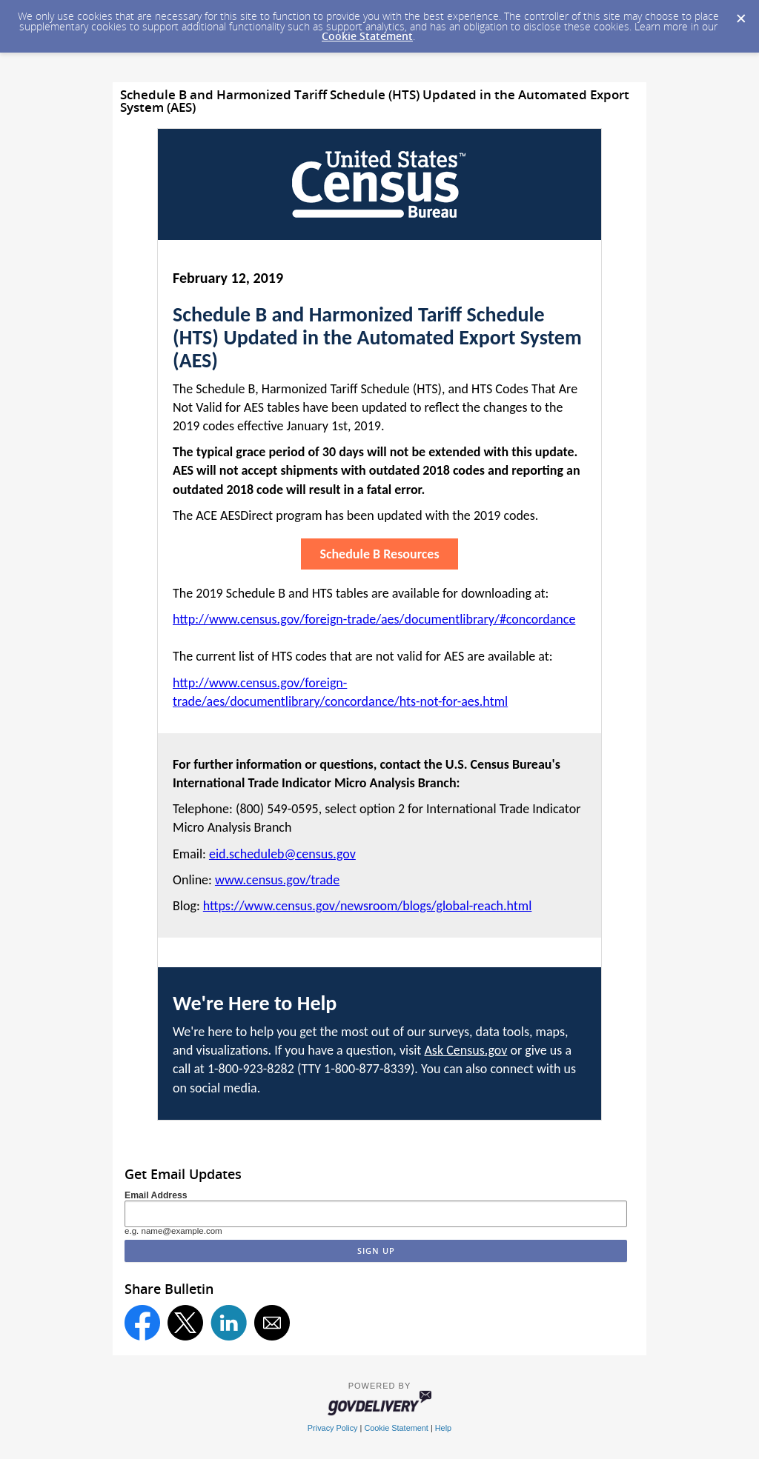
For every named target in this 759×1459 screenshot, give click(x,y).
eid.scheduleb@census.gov (282, 854)
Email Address (156, 1195)
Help (443, 1427)
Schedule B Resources (379, 554)
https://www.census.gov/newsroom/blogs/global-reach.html (367, 906)
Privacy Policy (333, 1427)
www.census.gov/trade (277, 880)
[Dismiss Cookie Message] (740, 14)
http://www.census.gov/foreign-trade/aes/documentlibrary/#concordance (374, 619)
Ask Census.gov (465, 1050)
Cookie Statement (367, 36)
